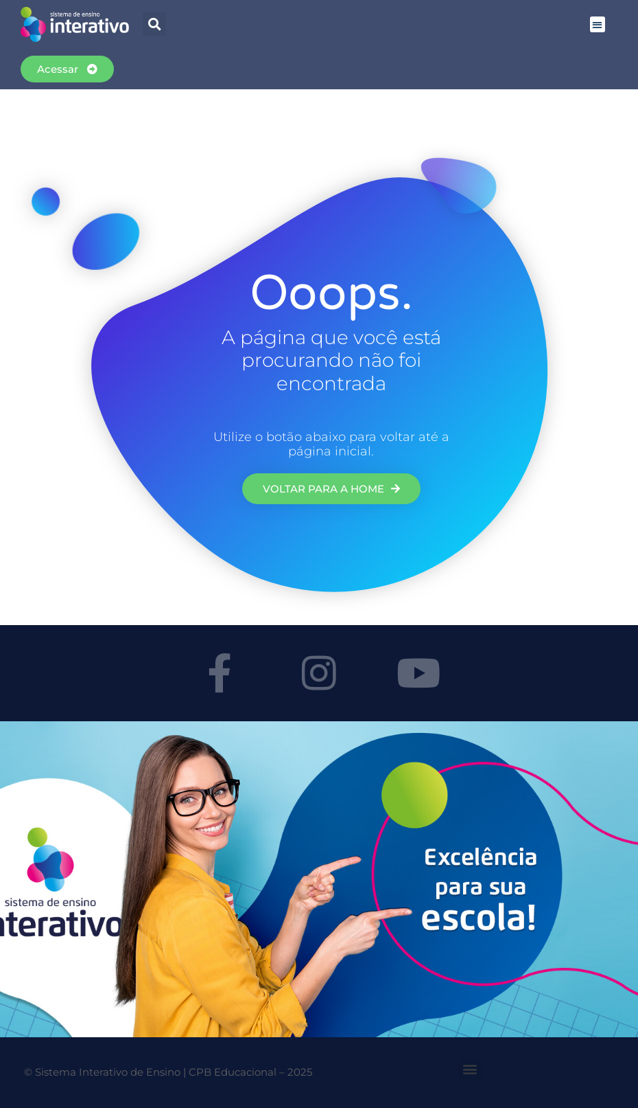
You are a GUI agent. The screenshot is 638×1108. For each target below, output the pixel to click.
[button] (598, 24)
